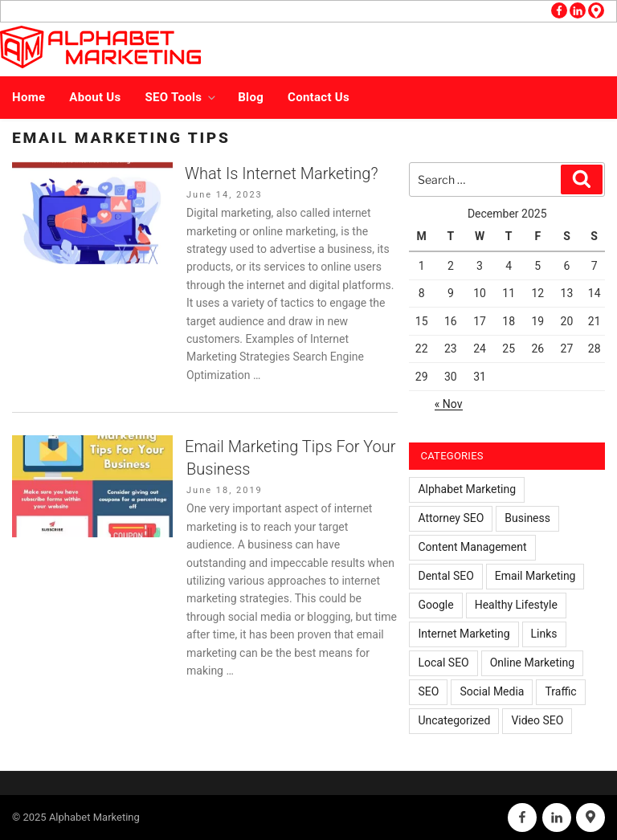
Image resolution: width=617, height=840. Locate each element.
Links (544, 633)
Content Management (472, 546)
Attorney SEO (451, 518)
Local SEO (443, 662)
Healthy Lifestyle (516, 604)
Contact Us (318, 97)
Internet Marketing (463, 633)
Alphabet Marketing (467, 489)
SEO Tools (182, 97)
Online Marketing (532, 662)
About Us (95, 97)
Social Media (492, 691)
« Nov (449, 404)
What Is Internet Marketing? (281, 173)
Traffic (560, 691)
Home (28, 97)
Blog (251, 97)
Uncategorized (454, 720)
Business (527, 518)
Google (435, 604)
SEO (428, 691)
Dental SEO (445, 575)
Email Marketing (535, 575)
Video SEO (537, 720)
